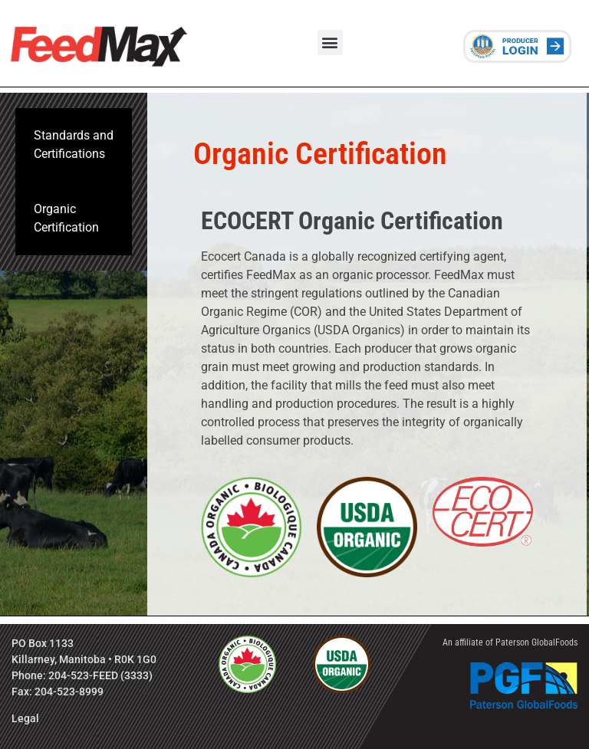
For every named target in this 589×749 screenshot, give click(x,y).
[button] (330, 42)
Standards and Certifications (74, 144)
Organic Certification (66, 218)
